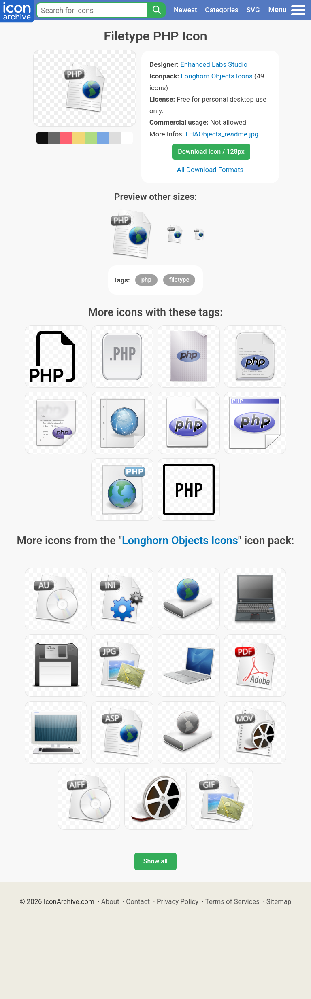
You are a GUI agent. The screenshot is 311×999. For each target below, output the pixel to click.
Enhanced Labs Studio (213, 64)
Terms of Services (232, 901)
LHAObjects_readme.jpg (221, 134)
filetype (179, 279)
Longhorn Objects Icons (217, 76)
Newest (185, 10)
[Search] (156, 10)
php (146, 279)
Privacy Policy (177, 901)
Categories (222, 10)
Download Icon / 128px (211, 151)
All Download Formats (210, 169)
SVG (253, 10)
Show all (155, 861)
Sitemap (279, 901)
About (110, 901)
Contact (138, 901)
